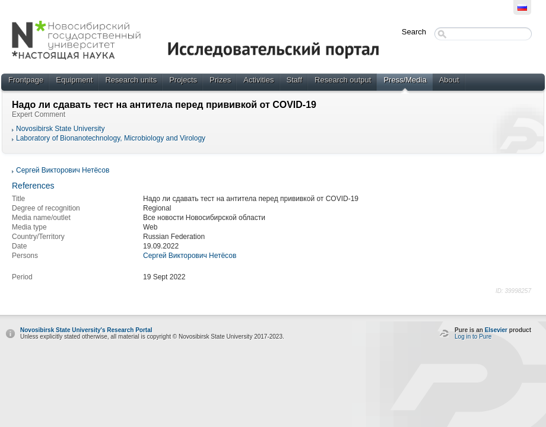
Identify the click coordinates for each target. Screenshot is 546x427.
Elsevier (496, 330)
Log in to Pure (473, 336)
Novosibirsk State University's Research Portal (86, 330)
